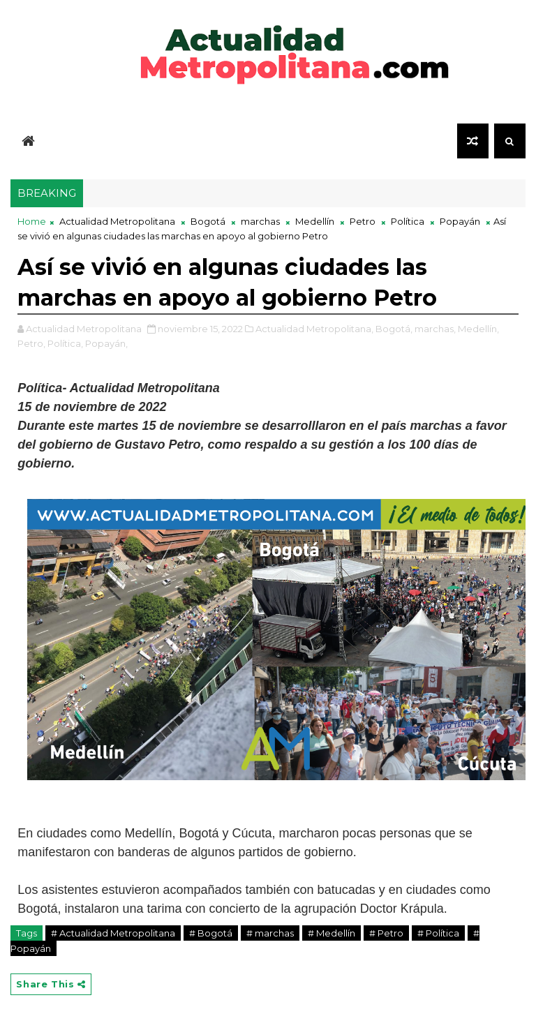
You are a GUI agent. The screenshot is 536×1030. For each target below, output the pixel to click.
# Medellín (331, 933)
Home (31, 221)
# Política (438, 933)
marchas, (435, 328)
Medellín (314, 221)
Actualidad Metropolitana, (314, 328)
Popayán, (106, 343)
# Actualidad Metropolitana (113, 933)
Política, (65, 343)
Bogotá (208, 221)
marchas (260, 221)
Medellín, (478, 328)
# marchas (270, 933)
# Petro (386, 933)
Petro (362, 221)
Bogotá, (393, 328)
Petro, (31, 343)
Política (407, 221)
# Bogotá (210, 933)
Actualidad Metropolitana (117, 221)
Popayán (460, 221)
